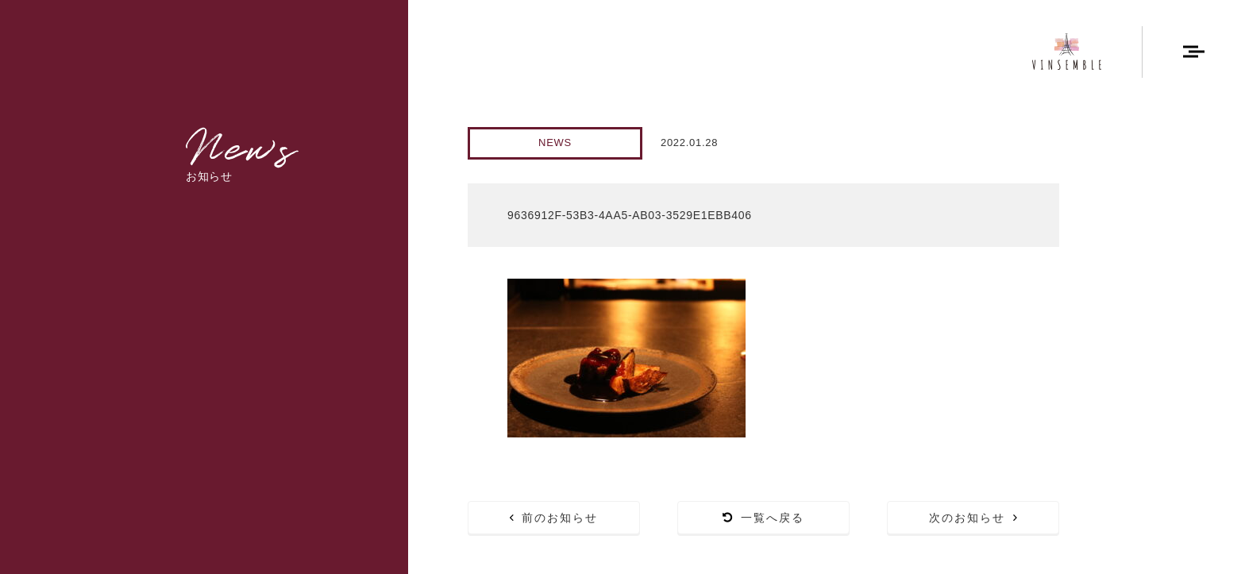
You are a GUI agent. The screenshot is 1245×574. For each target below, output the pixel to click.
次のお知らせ (973, 517)
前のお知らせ (554, 517)
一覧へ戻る (764, 517)
